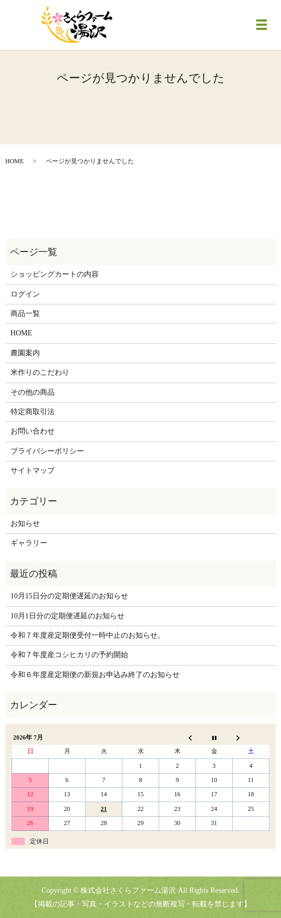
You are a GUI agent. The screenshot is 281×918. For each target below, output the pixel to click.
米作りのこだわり (40, 372)
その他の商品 (33, 392)
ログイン (25, 294)
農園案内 (25, 353)
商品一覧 (25, 314)
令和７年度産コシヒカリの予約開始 (69, 655)
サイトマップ (33, 470)
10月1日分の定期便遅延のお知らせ (67, 616)
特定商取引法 (33, 412)
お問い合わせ (33, 431)
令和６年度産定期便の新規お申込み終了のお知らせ (95, 675)
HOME (14, 161)
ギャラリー (29, 543)
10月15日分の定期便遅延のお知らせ (69, 596)
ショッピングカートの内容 (55, 274)
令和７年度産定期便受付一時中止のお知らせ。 (88, 635)
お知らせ (25, 523)
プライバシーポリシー (47, 451)
